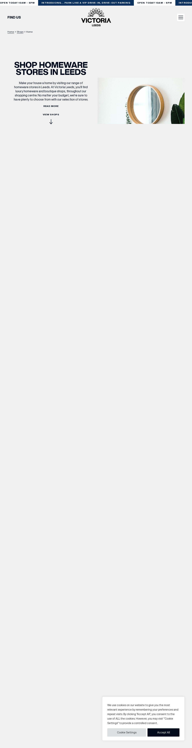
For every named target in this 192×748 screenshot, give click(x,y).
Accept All (163, 732)
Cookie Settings (126, 732)
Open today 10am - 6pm (155, 2)
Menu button (181, 17)
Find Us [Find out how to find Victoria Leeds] (14, 17)
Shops (20, 32)
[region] (143, 719)
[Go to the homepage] (96, 17)
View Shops (51, 119)
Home (10, 32)
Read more (51, 106)
